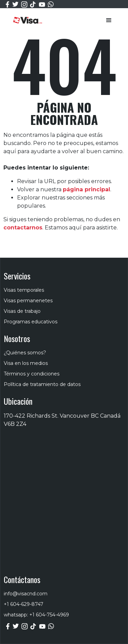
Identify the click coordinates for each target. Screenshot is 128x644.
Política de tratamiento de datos (42, 384)
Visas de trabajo (22, 311)
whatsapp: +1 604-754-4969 (36, 615)
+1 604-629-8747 (23, 604)
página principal (86, 189)
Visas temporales (24, 290)
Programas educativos (30, 322)
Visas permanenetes (28, 300)
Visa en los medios (26, 363)
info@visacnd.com (25, 594)
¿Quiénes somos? (25, 353)
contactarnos (22, 227)
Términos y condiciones (31, 374)
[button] (109, 20)
